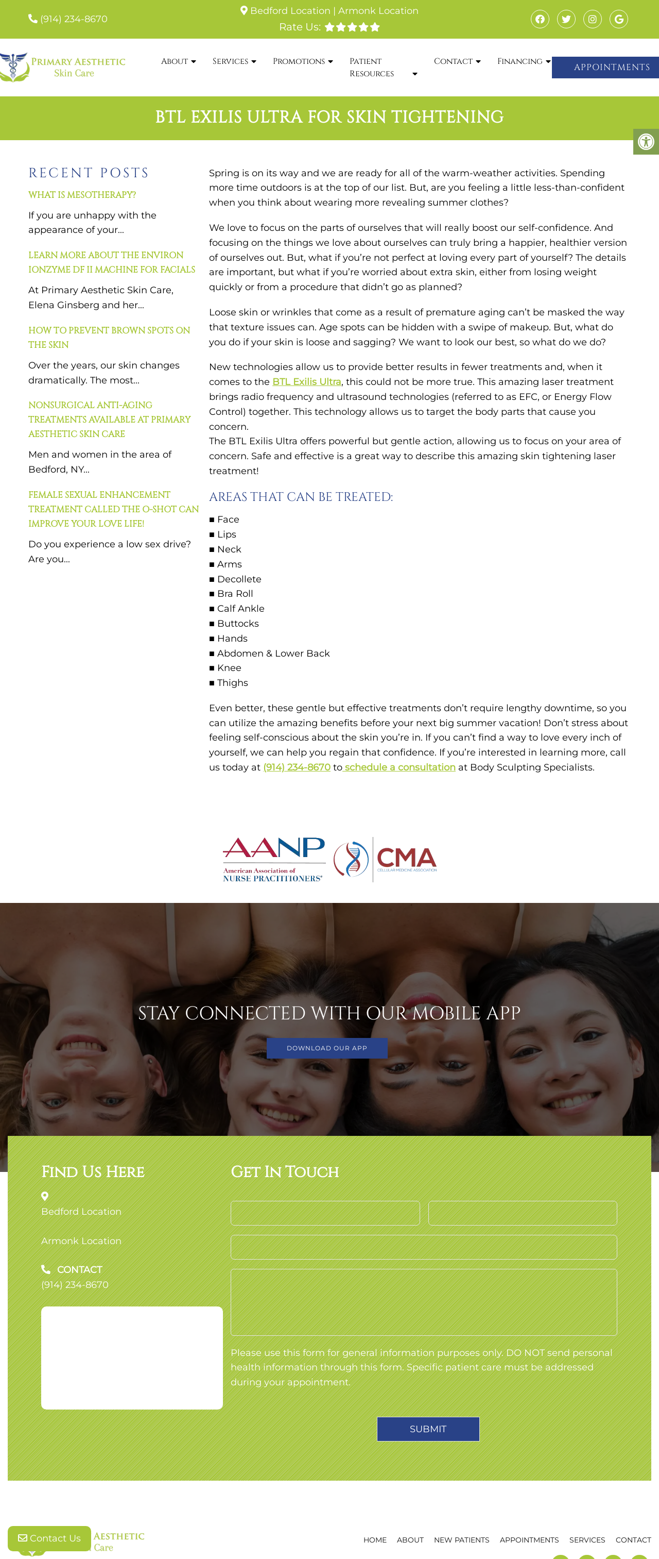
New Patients (462, 1540)
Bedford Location (290, 10)
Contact (453, 61)
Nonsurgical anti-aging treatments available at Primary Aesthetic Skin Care (109, 419)
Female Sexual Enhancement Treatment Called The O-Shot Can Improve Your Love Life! (113, 509)
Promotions (299, 61)
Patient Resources (372, 67)
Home (375, 1540)
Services (230, 61)
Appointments (529, 1540)
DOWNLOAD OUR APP (327, 1048)
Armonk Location (378, 10)
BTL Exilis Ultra (306, 382)
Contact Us (49, 1538)
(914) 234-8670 (74, 19)
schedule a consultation (399, 767)
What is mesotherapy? (82, 195)
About (174, 61)
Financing (520, 61)
